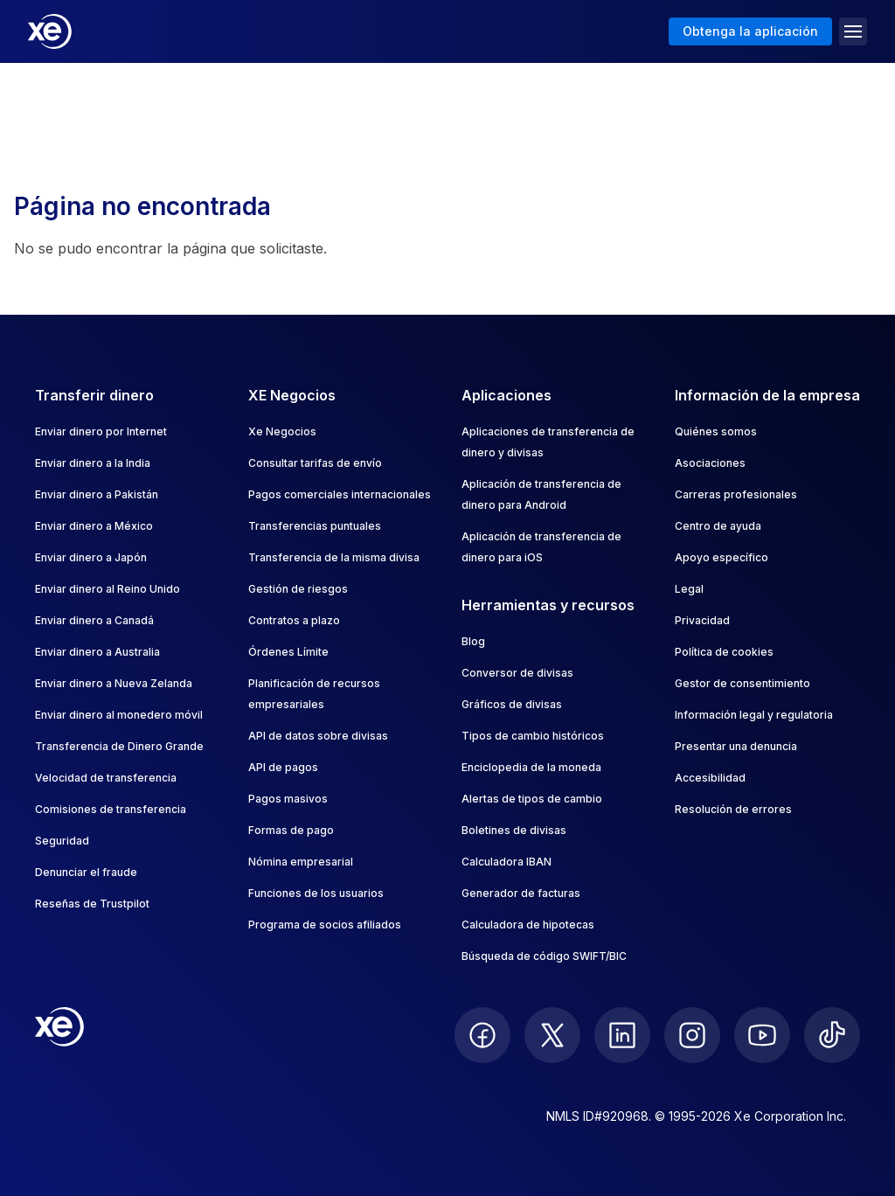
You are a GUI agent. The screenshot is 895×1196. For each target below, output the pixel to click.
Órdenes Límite (288, 651)
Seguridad (62, 840)
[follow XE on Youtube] (762, 1035)
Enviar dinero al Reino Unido (107, 588)
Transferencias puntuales (314, 525)
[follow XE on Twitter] (552, 1035)
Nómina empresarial (300, 861)
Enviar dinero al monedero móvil (119, 714)
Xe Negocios (282, 431)
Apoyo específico (721, 557)
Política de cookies (724, 651)
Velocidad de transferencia (106, 777)
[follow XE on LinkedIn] (622, 1035)
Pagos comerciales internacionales (339, 494)
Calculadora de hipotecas (527, 924)
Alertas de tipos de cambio (531, 798)
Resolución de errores (733, 809)
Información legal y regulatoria (754, 714)
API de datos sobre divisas (318, 735)
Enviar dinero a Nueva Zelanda (113, 683)
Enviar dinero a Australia (97, 651)
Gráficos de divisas (511, 704)
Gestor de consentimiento (742, 683)
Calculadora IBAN (506, 861)
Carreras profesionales (736, 494)
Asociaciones (710, 462)
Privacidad (702, 620)
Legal (689, 588)
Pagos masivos (288, 798)
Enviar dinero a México (94, 525)
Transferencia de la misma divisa (334, 557)
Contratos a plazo (294, 620)
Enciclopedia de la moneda (531, 767)
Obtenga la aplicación (750, 31)
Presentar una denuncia (736, 746)
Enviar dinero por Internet (101, 431)
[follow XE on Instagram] (692, 1035)
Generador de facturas (520, 893)
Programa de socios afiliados (324, 924)
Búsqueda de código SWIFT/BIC (544, 956)
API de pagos (283, 767)
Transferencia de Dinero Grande (119, 746)
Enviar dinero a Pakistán (96, 494)
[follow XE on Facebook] (482, 1035)
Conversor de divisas (517, 672)
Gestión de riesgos (298, 588)
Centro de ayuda (718, 525)
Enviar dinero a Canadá (94, 620)
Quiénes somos (716, 431)
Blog (473, 641)
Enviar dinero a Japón (91, 557)
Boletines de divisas (513, 830)
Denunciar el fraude (86, 872)
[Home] (50, 31)
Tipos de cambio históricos (532, 735)
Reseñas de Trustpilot (92, 903)
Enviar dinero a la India (92, 462)
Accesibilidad (710, 777)
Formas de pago (291, 830)
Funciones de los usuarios (316, 893)
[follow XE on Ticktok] (832, 1035)
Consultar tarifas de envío (315, 462)
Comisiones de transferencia (110, 809)
